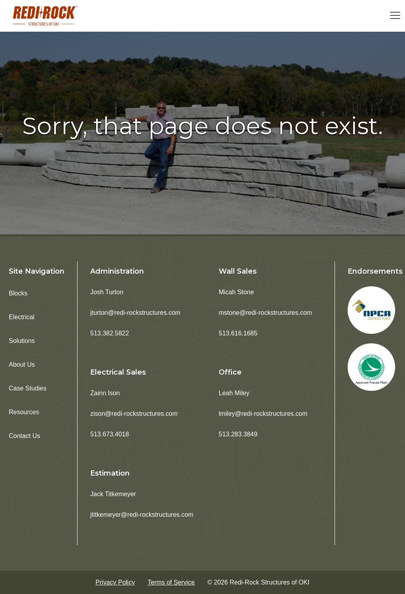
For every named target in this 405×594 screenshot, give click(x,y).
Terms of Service (171, 582)
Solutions (22, 340)
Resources (24, 412)
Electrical (21, 317)
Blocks (18, 293)
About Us (22, 364)
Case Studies (27, 388)
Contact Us (24, 435)
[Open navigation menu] (395, 16)
